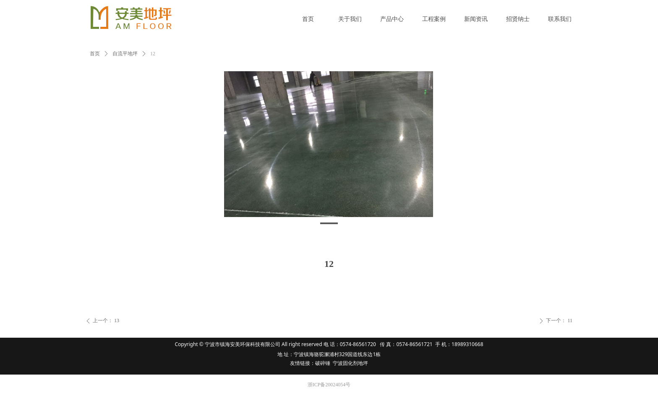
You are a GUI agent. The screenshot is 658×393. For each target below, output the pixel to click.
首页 (95, 54)
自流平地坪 (125, 54)
